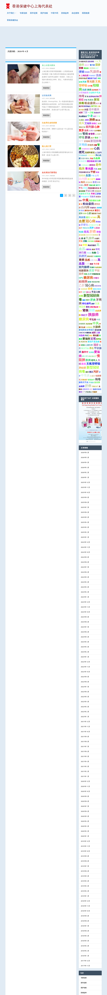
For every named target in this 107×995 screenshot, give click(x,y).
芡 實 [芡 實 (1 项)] (96, 45)
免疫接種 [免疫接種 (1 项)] (89, 307)
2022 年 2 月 (85, 695)
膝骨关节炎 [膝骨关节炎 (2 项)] (83, 365)
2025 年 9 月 (85, 480)
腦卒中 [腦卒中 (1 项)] (98, 168)
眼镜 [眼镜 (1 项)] (89, 265)
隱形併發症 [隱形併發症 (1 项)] (97, 272)
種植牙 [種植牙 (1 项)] (86, 48)
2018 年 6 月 (85, 914)
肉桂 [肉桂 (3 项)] (85, 171)
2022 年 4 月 (85, 685)
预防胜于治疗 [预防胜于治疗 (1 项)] (92, 61)
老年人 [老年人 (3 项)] (94, 343)
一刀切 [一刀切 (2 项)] (91, 96)
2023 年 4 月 (85, 625)
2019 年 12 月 (85, 824)
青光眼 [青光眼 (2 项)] (96, 318)
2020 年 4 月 (85, 804)
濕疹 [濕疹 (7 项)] (96, 328)
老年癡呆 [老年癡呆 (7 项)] (94, 92)
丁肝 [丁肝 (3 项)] (85, 95)
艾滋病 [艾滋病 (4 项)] (87, 106)
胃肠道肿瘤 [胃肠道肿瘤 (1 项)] (95, 265)
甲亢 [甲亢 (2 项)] (81, 171)
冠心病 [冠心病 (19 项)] (90, 204)
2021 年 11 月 (85, 710)
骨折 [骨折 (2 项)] (96, 121)
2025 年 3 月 (85, 510)
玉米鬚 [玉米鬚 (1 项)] (89, 69)
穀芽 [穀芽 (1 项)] (80, 275)
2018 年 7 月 (85, 909)
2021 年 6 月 (85, 735)
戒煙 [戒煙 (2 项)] (81, 96)
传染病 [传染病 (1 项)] (87, 55)
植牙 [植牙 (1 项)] (95, 99)
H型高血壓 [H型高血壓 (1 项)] (91, 138)
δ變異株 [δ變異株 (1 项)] (88, 232)
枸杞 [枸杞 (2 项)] (87, 318)
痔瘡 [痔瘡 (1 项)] (95, 243)
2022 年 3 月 (85, 690)
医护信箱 (44, 14)
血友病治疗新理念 (49, 155)
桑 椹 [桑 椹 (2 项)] (83, 221)
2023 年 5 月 (85, 620)
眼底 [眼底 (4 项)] (83, 346)
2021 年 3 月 (85, 750)
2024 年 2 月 (85, 575)
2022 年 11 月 (85, 650)
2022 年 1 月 (85, 700)
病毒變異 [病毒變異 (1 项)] (82, 307)
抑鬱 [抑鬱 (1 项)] (95, 128)
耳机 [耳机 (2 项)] (96, 152)
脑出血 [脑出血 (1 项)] (97, 103)
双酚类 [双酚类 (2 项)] (92, 179)
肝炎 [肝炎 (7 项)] (93, 283)
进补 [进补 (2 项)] (81, 196)
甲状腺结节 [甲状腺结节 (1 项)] (85, 180)
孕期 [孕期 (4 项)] (98, 215)
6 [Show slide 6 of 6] (94, 424)
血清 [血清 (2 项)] (90, 257)
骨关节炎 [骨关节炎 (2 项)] (85, 331)
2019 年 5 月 (85, 859)
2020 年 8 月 (85, 785)
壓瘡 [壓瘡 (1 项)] (82, 194)
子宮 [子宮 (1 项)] (92, 159)
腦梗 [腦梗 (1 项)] (84, 283)
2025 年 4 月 (85, 505)
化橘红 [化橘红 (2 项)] (82, 103)
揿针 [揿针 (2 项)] (88, 283)
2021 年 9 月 (85, 720)
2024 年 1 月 (85, 580)
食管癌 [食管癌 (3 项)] (91, 117)
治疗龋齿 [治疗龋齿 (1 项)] (93, 201)
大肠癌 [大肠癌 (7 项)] (97, 310)
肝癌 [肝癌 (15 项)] (88, 369)
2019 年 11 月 (85, 829)
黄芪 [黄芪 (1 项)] (80, 375)
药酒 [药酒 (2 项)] (84, 65)
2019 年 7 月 (85, 849)
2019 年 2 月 (85, 874)
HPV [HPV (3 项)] (81, 261)
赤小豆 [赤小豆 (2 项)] (85, 339)
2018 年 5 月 (85, 919)
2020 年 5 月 (85, 799)
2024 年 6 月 (85, 555)
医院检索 (85, 14)
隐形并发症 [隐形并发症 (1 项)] (97, 372)
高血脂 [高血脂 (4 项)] (82, 200)
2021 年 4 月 (85, 745)
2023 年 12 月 (85, 585)
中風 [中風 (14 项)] (85, 183)
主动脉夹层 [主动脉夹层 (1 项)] (83, 45)
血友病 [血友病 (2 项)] (97, 365)
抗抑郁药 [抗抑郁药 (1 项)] (95, 73)
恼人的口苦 (46, 129)
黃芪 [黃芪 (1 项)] (99, 152)
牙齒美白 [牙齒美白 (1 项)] (93, 191)
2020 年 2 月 (85, 814)
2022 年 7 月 (85, 670)
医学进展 (33, 14)
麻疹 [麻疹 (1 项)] (91, 132)
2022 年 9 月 (85, 660)
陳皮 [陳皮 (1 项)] (91, 319)
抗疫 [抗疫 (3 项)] (84, 73)
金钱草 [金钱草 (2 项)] (82, 369)
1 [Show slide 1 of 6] (87, 424)
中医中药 (54, 14)
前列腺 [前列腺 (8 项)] (90, 110)
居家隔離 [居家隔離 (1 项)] (90, 224)
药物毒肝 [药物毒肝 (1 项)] (92, 59)
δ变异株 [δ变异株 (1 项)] (92, 51)
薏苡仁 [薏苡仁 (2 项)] (97, 193)
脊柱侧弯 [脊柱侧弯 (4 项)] (86, 286)
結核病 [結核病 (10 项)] (83, 265)
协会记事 (84, 981)
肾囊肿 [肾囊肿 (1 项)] (91, 114)
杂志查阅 (75, 14)
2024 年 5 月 (85, 560)
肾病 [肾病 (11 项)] (85, 293)
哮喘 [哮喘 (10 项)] (81, 120)
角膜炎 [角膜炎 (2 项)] (91, 83)
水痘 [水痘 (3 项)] (86, 92)
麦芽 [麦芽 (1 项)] (93, 287)
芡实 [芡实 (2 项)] (81, 224)
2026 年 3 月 (85, 451)
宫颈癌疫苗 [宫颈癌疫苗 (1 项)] (86, 132)
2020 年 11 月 (85, 770)
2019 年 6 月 (85, 854)
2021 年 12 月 (85, 705)
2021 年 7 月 (85, 730)
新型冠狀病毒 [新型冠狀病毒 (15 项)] (89, 280)
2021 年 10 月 (85, 715)
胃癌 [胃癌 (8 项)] (81, 243)
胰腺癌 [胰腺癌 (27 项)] (93, 297)
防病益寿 (65, 14)
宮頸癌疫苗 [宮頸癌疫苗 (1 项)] (96, 257)
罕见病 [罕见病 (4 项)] (92, 302)
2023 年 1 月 (85, 640)
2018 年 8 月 (85, 904)
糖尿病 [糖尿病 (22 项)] (84, 302)
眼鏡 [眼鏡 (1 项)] (91, 247)
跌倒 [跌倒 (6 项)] (88, 343)
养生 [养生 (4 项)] (91, 331)
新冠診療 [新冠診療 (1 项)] (88, 165)
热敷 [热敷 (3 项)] (94, 236)
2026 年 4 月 (85, 446)
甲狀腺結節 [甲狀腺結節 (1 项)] (83, 138)
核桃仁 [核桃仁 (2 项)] (94, 106)
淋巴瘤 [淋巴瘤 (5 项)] (82, 235)
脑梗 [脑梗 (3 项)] (86, 168)
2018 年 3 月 (85, 929)
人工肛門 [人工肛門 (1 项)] (98, 136)
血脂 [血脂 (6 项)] (88, 158)
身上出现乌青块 (48, 48)
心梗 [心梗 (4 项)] (87, 246)
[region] (90, 405)
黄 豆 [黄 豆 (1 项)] (80, 187)
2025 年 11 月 (85, 471)
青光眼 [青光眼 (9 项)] (89, 152)
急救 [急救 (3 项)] (86, 113)
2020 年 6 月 (85, 794)
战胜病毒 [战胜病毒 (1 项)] (90, 45)
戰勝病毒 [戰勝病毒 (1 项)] (84, 325)
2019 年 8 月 (85, 844)
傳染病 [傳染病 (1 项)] (86, 51)
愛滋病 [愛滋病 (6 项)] (86, 321)
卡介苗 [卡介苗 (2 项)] (96, 247)
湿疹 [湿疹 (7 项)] (97, 48)
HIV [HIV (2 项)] (80, 117)
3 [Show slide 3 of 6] (90, 424)
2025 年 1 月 (85, 520)
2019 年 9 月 (85, 839)
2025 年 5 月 (85, 500)
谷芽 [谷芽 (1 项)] (84, 275)
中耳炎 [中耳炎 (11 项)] (85, 359)
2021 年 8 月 (85, 725)
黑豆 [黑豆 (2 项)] (91, 355)
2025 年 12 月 (85, 466)
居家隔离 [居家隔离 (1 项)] (84, 272)
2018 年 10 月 (85, 894)
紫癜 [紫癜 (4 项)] (81, 51)
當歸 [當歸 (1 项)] (84, 197)
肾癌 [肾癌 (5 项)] (90, 272)
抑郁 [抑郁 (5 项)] (84, 228)
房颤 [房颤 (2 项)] (85, 224)
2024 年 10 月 (85, 535)
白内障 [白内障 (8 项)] (83, 162)
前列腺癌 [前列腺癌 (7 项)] (84, 250)
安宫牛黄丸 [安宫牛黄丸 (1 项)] (85, 142)
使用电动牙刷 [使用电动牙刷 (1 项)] (94, 80)
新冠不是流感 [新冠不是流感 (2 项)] (93, 325)
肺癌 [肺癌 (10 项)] (92, 103)
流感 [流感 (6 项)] (98, 58)
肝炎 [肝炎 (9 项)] (87, 120)
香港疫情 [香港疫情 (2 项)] (83, 144)
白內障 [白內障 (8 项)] (85, 190)
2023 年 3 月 (85, 630)
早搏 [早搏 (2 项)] (93, 177)
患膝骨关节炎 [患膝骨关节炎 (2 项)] (84, 177)
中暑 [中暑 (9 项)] (90, 99)
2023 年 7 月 (85, 610)
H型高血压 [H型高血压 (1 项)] (85, 148)
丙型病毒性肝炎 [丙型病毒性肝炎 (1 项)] (84, 155)
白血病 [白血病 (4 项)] (96, 141)
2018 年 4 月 (85, 924)
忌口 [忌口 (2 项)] (88, 200)
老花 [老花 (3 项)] (94, 165)
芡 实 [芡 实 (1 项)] (87, 80)
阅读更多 (46, 71)
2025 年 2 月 (85, 515)
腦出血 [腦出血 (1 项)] (88, 275)
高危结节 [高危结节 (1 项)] (97, 96)
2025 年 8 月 (85, 486)
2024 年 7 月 (85, 550)
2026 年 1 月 (85, 461)
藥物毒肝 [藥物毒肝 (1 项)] (90, 239)
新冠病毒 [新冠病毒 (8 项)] (95, 124)
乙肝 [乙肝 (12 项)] (82, 268)
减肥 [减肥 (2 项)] (94, 316)
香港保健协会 (12, 21)
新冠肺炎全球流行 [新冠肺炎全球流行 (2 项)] (86, 313)
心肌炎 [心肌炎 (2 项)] (97, 211)
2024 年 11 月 (85, 530)
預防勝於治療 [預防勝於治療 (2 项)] (95, 183)
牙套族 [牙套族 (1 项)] (89, 236)
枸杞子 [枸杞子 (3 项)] (84, 298)
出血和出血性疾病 (49, 106)
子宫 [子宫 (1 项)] (98, 99)
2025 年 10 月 (85, 476)
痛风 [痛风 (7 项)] (81, 106)
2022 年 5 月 (85, 680)
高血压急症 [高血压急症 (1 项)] (92, 228)
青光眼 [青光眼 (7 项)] (91, 65)
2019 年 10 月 (85, 834)
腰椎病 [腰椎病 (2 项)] (92, 148)
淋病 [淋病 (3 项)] (89, 73)
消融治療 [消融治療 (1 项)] (92, 168)
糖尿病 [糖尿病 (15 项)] (88, 261)
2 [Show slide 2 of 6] (88, 424)
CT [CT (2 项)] (83, 375)
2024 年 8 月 (85, 545)
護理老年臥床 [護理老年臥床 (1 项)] (89, 194)
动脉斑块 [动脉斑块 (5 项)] (84, 253)
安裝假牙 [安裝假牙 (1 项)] (84, 363)
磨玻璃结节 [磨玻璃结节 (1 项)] (92, 339)
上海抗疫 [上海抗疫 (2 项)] (85, 58)
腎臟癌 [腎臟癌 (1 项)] (92, 251)
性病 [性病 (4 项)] (81, 215)
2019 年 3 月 (85, 869)
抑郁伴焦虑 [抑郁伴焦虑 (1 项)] (83, 61)
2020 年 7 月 (85, 789)
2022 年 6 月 (85, 675)
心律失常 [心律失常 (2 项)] (89, 328)
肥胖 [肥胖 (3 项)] (91, 210)
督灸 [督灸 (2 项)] (88, 290)
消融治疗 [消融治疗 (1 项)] (95, 370)
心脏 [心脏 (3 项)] (89, 196)
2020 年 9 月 (85, 780)
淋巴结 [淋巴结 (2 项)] (94, 89)
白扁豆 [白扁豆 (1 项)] (97, 222)
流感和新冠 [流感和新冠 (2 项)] (90, 135)
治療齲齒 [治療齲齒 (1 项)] (89, 310)
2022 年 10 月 (85, 655)
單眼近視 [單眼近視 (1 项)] (85, 211)
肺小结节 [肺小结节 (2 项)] (91, 162)
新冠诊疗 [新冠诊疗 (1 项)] (91, 363)
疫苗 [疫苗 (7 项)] (91, 253)
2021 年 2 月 (85, 755)
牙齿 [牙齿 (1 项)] (85, 83)
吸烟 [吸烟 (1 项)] (97, 155)
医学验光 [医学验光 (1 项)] (87, 89)
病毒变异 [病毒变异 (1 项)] (85, 372)
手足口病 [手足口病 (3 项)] (90, 174)
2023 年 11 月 (85, 590)
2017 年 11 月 (85, 949)
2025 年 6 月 (85, 495)
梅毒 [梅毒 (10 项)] (81, 79)
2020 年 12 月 (85, 765)
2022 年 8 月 (85, 665)
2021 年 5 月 (85, 740)
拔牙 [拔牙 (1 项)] (97, 51)
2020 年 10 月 (85, 774)
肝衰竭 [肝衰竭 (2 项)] (87, 124)
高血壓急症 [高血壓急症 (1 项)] (83, 99)
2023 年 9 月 (85, 600)
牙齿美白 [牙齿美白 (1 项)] (88, 375)
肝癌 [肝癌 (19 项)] (92, 215)
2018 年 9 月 (85, 899)
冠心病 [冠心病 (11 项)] (89, 268)
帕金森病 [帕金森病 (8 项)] (89, 86)
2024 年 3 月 (85, 570)
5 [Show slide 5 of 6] (93, 424)
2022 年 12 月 (85, 645)
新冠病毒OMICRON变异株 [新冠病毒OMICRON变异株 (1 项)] (88, 218)
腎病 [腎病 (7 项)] (85, 117)
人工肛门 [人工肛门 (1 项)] (98, 117)
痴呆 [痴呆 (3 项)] (83, 165)
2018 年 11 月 (85, 889)
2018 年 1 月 (85, 939)
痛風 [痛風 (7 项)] (86, 215)
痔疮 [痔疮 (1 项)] (85, 257)
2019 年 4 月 (85, 864)
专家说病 (23, 14)
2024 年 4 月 (85, 565)
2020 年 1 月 (85, 819)
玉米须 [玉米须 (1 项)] (91, 335)
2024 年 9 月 (85, 540)
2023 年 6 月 (85, 615)
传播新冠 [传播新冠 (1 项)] (97, 239)
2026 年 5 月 (85, 441)
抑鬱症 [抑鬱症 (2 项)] (96, 261)
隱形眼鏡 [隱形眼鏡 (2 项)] (91, 144)
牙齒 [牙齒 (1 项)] (91, 142)
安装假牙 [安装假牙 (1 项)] (98, 174)
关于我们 (10, 14)
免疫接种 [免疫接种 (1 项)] (98, 251)
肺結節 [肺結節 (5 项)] (82, 350)
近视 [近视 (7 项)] (93, 322)
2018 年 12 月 (85, 884)
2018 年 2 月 (85, 934)
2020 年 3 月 (85, 809)
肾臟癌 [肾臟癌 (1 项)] (94, 375)
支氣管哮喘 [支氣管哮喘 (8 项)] (93, 347)
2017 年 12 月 (85, 944)
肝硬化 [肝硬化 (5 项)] (84, 207)
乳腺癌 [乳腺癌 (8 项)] (90, 221)
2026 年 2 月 (85, 456)
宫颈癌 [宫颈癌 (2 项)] (90, 128)
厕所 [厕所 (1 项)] (87, 355)
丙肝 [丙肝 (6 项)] (96, 354)
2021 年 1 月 (85, 760)
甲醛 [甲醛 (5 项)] (93, 155)
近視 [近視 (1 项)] (91, 243)
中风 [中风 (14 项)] (96, 306)
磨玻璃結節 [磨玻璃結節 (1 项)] (94, 290)
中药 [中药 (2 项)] (98, 302)
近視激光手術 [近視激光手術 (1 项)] (93, 208)
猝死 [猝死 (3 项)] (97, 232)
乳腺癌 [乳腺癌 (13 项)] (94, 55)
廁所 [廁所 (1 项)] (91, 372)
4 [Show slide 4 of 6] (91, 424)
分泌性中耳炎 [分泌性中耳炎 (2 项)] (94, 75)
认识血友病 (46, 78)
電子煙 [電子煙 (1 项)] (92, 48)
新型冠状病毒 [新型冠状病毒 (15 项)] (89, 352)
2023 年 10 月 (85, 595)
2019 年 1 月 (85, 879)
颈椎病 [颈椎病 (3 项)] (82, 158)
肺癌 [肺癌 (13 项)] (92, 293)
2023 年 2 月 (85, 635)
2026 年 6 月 (85, 436)
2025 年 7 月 (85, 491)
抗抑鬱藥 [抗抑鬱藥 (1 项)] (97, 114)
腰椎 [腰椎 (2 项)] (87, 103)
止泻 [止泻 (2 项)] (97, 159)
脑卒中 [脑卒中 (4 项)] (85, 335)
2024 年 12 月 (85, 525)
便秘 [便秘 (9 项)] (81, 55)
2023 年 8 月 (85, 605)
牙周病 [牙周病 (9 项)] (83, 128)
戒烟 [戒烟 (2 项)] (83, 328)
